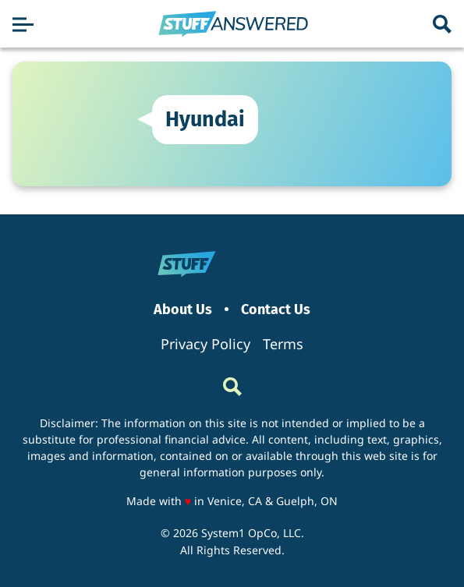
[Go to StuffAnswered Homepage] (233, 24)
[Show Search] (442, 24)
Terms (283, 343)
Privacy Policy (205, 343)
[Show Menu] (23, 24)
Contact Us (275, 310)
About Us (183, 310)
